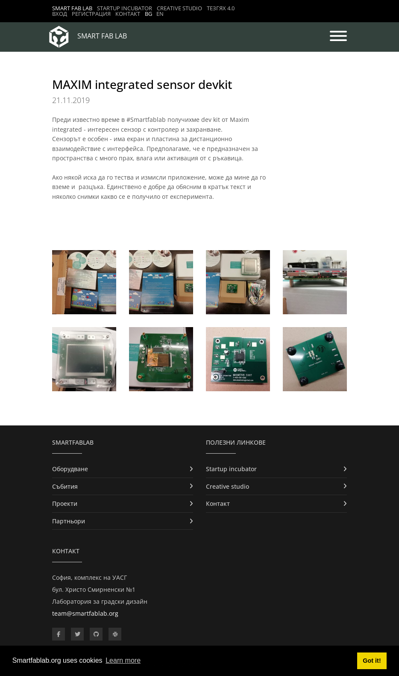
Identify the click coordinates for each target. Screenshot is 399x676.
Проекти (64, 503)
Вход (59, 14)
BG (148, 14)
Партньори (68, 521)
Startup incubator (124, 8)
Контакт (127, 14)
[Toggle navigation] (338, 36)
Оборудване (70, 469)
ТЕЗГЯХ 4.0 (221, 8)
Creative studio (179, 8)
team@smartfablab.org (85, 613)
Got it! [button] (372, 660)
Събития (65, 486)
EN (160, 14)
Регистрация (91, 14)
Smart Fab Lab (72, 8)
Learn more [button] (123, 660)
